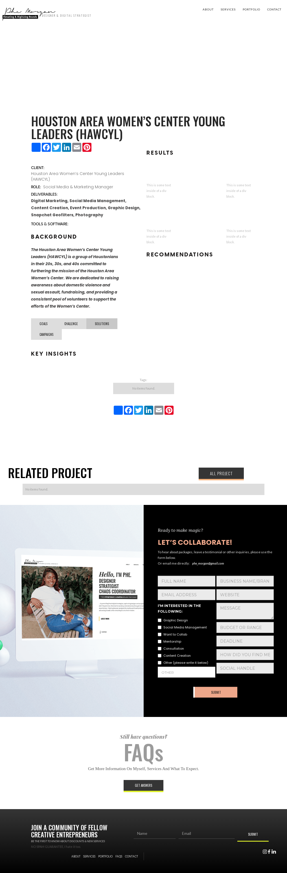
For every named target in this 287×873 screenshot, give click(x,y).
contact (274, 9)
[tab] (43, 323)
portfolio (251, 9)
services (89, 856)
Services (228, 9)
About (208, 9)
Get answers (143, 785)
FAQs (118, 856)
